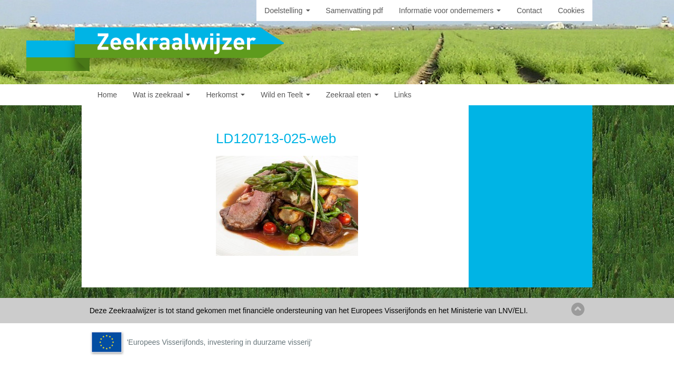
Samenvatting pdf (354, 10)
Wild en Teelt (285, 95)
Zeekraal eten (352, 95)
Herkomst (225, 95)
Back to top (577, 309)
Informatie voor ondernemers (450, 10)
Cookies (571, 10)
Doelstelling (287, 10)
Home (107, 95)
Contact (529, 10)
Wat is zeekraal (161, 95)
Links (403, 95)
